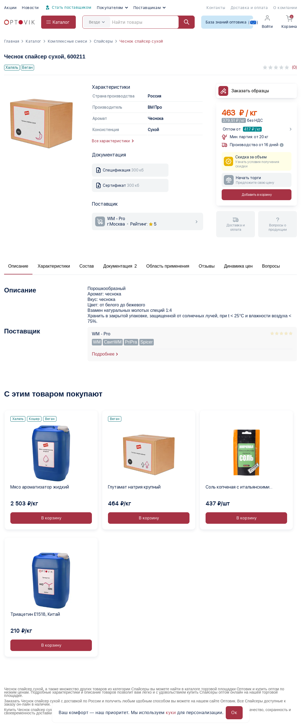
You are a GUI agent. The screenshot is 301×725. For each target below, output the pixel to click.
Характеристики (54, 266)
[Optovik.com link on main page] (19, 22)
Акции (10, 7)
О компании (285, 7)
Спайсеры (103, 41)
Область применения (167, 266)
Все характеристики (113, 141)
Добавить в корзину (257, 195)
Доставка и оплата (249, 7)
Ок (234, 712)
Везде (97, 22)
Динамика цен (238, 266)
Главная (11, 41)
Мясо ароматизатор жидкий (39, 487)
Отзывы (207, 266)
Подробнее (103, 354)
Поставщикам (149, 7)
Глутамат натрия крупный (134, 487)
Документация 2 (120, 266)
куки (171, 712)
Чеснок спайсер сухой (141, 41)
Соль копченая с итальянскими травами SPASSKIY (237, 487)
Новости (30, 7)
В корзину (51, 518)
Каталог (33, 41)
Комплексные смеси (67, 41)
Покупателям (112, 7)
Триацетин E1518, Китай (35, 614)
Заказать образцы (250, 90)
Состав (86, 266)
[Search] (138, 22)
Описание (18, 266)
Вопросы (271, 266)
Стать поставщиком (68, 7)
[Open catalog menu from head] (58, 22)
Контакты (215, 7)
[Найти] (184, 22)
